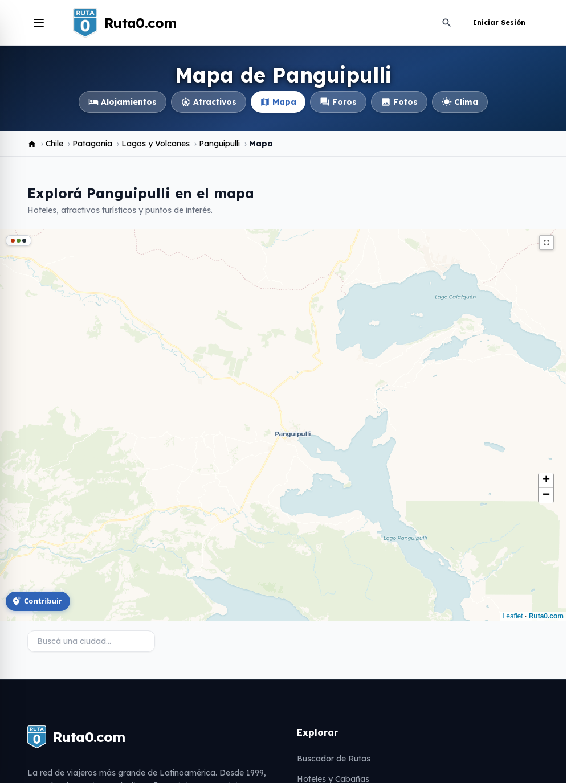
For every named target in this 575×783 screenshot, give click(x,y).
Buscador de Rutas (333, 758)
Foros (338, 102)
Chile (54, 143)
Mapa (278, 102)
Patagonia (92, 143)
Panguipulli (219, 143)
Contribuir (36, 601)
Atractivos (208, 102)
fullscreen (546, 242)
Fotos (399, 102)
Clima (460, 102)
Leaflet (513, 616)
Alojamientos (122, 102)
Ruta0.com (546, 616)
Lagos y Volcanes (155, 143)
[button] (546, 480)
